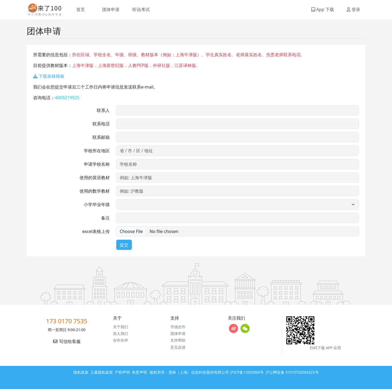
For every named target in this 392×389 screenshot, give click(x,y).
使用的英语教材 (95, 178)
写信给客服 (67, 341)
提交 (124, 245)
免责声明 (139, 372)
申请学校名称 (97, 164)
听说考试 (141, 9)
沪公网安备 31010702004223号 (292, 372)
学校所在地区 (97, 151)
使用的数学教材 (95, 191)
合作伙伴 (120, 340)
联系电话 (101, 124)
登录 (353, 9)
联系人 (103, 110)
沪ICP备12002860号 (247, 372)
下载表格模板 (48, 76)
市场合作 (177, 326)
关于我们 (120, 326)
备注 (105, 218)
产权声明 (122, 372)
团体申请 (110, 9)
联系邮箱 (101, 137)
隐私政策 (80, 372)
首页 (80, 9)
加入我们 (120, 333)
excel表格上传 (96, 231)
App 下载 (322, 9)
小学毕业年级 (97, 204)
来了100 (42, 9)
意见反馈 (177, 347)
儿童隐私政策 (101, 372)
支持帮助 (177, 340)
